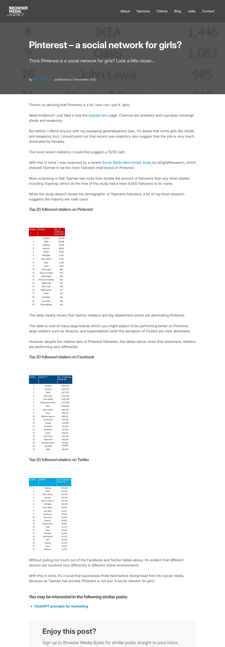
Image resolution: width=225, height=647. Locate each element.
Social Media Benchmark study (126, 162)
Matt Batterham (43, 79)
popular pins (98, 115)
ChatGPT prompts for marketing (61, 606)
